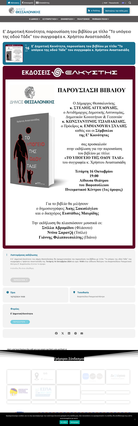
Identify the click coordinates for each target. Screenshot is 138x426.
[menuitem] (124, 3)
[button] (129, 2)
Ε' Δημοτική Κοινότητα (21, 313)
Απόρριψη (74, 422)
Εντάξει (64, 422)
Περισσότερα (20, 322)
